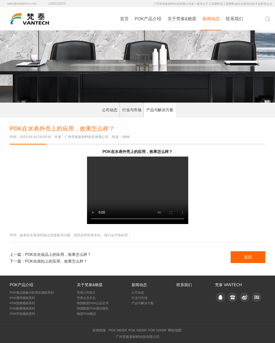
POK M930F (137, 330)
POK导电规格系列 (22, 314)
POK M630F (118, 330)
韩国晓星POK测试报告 (92, 308)
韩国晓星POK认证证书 (92, 303)
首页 (124, 18)
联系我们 (234, 18)
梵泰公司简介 (86, 292)
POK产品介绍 (148, 18)
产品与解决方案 (159, 110)
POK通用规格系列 (22, 298)
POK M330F (157, 330)
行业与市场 (131, 110)
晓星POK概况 (86, 314)
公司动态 (109, 110)
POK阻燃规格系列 (22, 303)
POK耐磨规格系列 (22, 308)
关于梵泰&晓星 (182, 18)
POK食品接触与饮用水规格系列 (32, 292)
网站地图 (174, 330)
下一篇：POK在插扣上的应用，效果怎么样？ (48, 261)
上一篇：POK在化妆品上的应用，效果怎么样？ (50, 254)
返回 (248, 257)
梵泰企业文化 (86, 298)
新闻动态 (211, 18)
